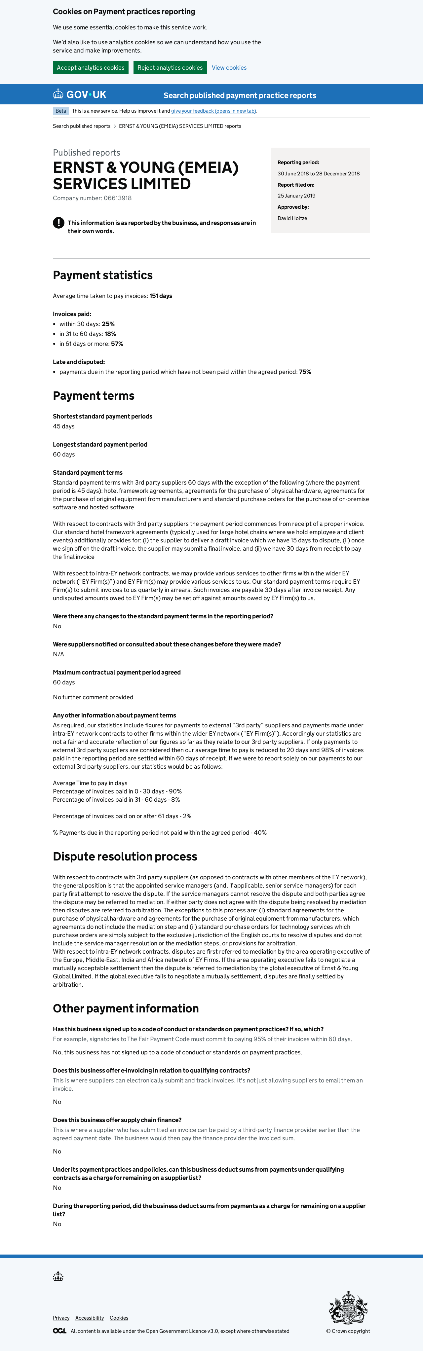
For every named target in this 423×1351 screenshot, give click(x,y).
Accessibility (89, 1318)
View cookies (229, 67)
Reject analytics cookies (170, 67)
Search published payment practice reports (240, 95)
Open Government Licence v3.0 (182, 1331)
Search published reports (81, 126)
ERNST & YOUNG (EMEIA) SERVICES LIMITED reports (180, 126)
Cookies (119, 1318)
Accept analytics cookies (91, 67)
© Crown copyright (348, 1331)
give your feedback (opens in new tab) (213, 111)
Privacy (61, 1318)
